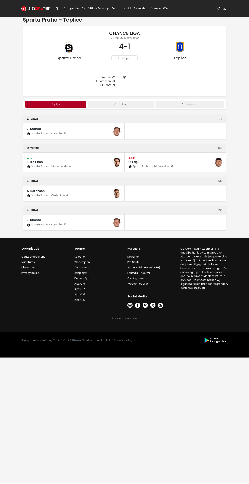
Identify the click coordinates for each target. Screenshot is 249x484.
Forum (116, 8)
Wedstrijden (82, 262)
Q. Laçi (133, 162)
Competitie (70, 8)
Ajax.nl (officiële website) (143, 267)
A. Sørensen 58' (105, 81)
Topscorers (81, 267)
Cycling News (135, 278)
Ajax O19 (79, 284)
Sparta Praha (69, 58)
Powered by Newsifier (124, 318)
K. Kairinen (35, 162)
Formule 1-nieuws (138, 273)
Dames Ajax (82, 278)
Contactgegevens (33, 257)
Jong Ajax (80, 273)
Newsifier (133, 257)
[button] (219, 8)
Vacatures (28, 262)
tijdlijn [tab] (56, 104)
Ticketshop (141, 8)
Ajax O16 (79, 294)
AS (83, 8)
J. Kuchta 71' (107, 85)
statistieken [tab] (189, 104)
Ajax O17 (79, 289)
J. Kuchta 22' (107, 77)
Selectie (79, 257)
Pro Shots (133, 262)
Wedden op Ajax (137, 284)
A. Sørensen (36, 191)
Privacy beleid (30, 273)
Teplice (180, 58)
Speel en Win (159, 8)
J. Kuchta (34, 129)
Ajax (58, 8)
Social (126, 8)
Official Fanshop (96, 8)
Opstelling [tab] (120, 104)
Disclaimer (28, 267)
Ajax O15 (79, 300)
